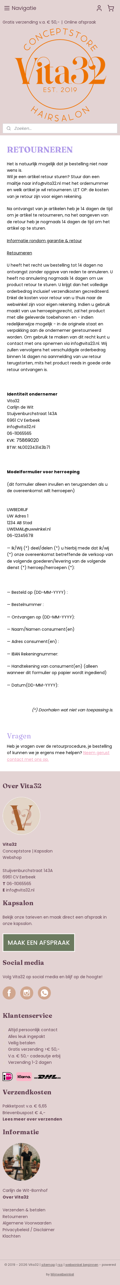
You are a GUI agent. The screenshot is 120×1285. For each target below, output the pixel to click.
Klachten (12, 1236)
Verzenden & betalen (24, 1210)
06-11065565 (19, 884)
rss (60, 1264)
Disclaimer (44, 1230)
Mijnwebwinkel (62, 1274)
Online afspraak (80, 22)
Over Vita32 (16, 1197)
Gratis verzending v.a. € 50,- (31, 22)
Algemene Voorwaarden (27, 1223)
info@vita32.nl (20, 890)
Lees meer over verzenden (32, 1119)
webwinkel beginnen (81, 1264)
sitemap (48, 1264)
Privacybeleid (16, 1230)
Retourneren (15, 1217)
